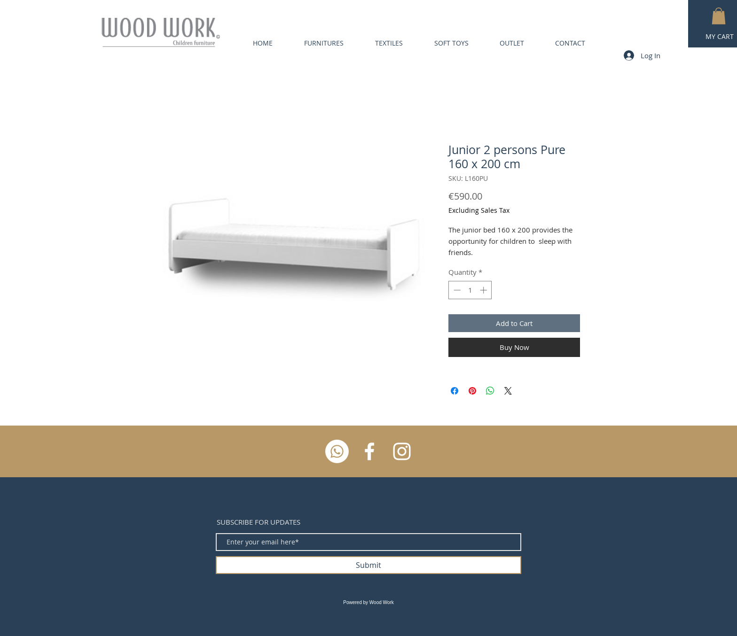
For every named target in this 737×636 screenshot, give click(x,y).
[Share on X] (508, 390)
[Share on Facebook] (454, 390)
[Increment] (484, 290)
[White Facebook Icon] (369, 451)
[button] (719, 16)
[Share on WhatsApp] (490, 390)
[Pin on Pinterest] (472, 390)
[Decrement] (456, 290)
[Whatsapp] (337, 451)
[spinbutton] (470, 290)
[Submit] (368, 565)
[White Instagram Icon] (402, 451)
